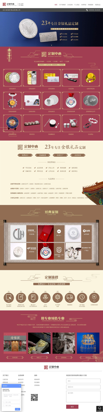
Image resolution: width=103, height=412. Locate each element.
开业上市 (51, 168)
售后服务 (37, 382)
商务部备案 (21, 385)
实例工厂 (60, 155)
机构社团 (63, 171)
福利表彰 (75, 168)
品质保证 (78, 155)
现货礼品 (97, 4)
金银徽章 (33, 193)
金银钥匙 (52, 188)
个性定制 (61, 64)
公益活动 (5, 379)
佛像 (61, 198)
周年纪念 (40, 171)
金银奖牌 (26, 193)
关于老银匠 (62, 4)
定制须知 (37, 385)
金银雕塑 (52, 198)
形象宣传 (28, 171)
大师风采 (83, 4)
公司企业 (48, 64)
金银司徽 (40, 193)
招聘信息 (5, 382)
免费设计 (25, 155)
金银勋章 (50, 193)
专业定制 (51, 284)
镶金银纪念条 (39, 184)
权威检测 (42, 155)
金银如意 (29, 198)
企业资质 (20, 382)
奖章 (56, 193)
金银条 (31, 184)
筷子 (38, 198)
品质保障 (61, 284)
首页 (56, 4)
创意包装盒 (80, 198)
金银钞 (22, 188)
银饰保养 (37, 379)
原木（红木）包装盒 (70, 198)
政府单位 (75, 171)
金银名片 (45, 188)
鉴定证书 (20, 379)
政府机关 (41, 64)
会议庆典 (40, 168)
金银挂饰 (65, 188)
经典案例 (90, 4)
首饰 (86, 198)
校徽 (45, 193)
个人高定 (76, 4)
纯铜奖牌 (61, 193)
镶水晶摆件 (44, 198)
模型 (57, 198)
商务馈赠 (63, 168)
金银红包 (38, 188)
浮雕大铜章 (69, 193)
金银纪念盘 (47, 184)
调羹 (34, 198)
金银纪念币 (24, 184)
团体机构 (54, 64)
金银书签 (58, 188)
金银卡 (27, 188)
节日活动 (28, 168)
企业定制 (70, 4)
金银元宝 (22, 198)
